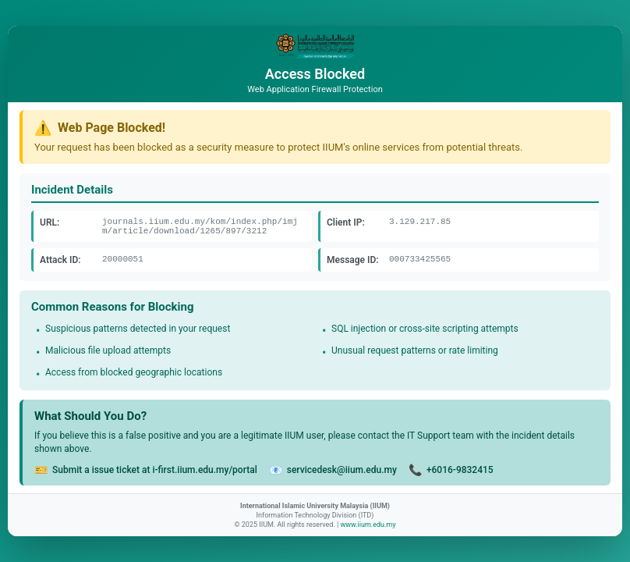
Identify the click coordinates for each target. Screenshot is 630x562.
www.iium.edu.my (367, 524)
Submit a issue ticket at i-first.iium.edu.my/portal (154, 469)
